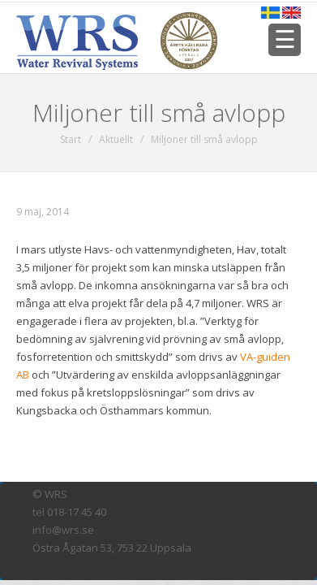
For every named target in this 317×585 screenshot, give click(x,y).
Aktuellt (116, 139)
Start (70, 139)
